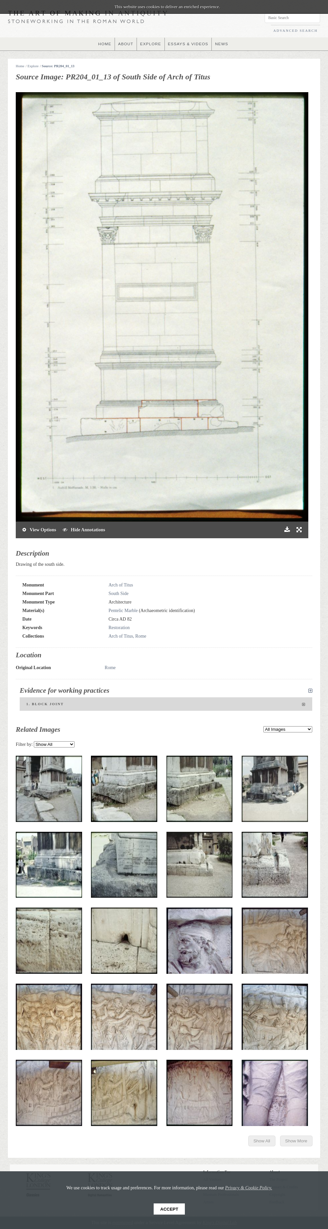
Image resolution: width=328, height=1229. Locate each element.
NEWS (222, 44)
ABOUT (125, 44)
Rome (110, 667)
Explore (33, 66)
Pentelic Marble (123, 610)
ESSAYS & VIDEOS (188, 44)
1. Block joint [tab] (166, 704)
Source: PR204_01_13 (58, 66)
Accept (169, 1209)
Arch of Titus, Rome (127, 636)
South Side (118, 593)
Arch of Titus (120, 585)
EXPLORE (150, 44)
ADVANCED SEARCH (295, 30)
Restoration (119, 627)
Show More (296, 1140)
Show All (261, 1140)
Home (20, 66)
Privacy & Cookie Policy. (248, 1187)
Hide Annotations (84, 529)
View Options (39, 529)
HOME (104, 44)
